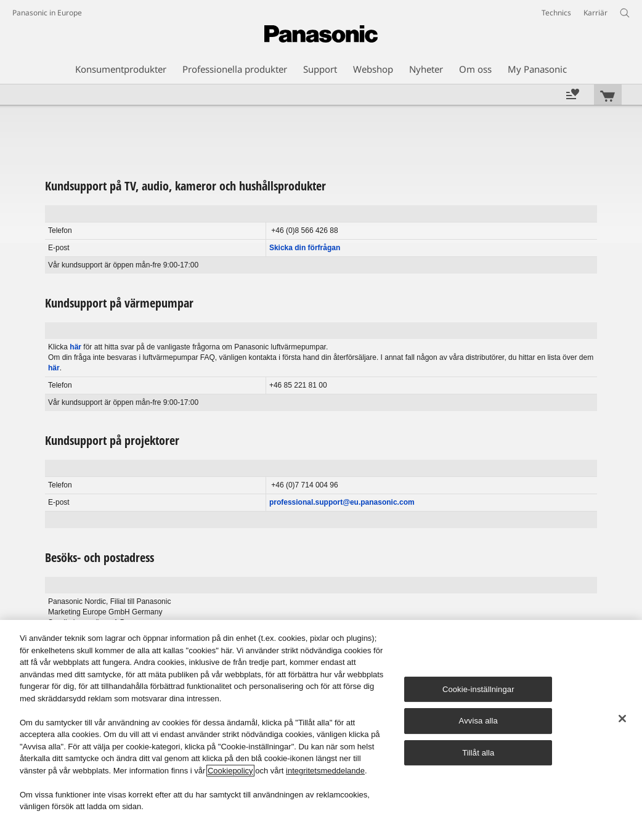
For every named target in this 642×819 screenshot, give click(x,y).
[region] (321, 719)
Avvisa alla (478, 720)
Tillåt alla (478, 752)
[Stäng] (622, 718)
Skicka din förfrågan (304, 247)
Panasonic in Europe (47, 12)
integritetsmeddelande (325, 770)
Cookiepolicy (230, 770)
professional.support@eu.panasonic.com (342, 502)
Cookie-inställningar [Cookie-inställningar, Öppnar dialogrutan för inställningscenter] (478, 689)
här (75, 347)
